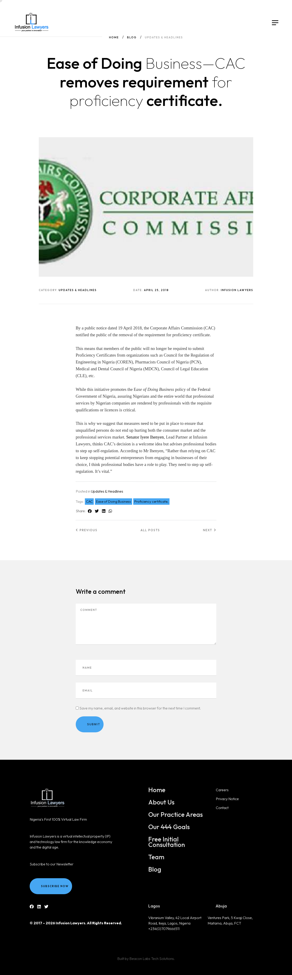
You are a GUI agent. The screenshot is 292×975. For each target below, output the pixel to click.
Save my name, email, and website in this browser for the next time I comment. (140, 708)
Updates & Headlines (107, 491)
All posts (150, 530)
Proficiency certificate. (151, 501)
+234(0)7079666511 (164, 928)
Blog (132, 37)
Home (114, 37)
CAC (89, 501)
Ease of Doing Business (113, 501)
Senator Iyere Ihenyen (145, 437)
